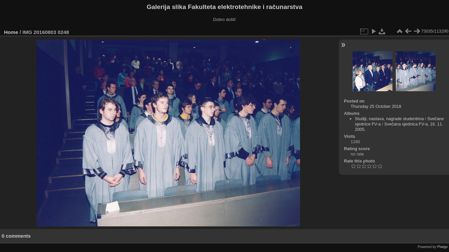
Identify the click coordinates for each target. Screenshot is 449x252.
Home (11, 32)
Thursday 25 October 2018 (376, 106)
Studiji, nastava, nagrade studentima (389, 118)
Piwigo (442, 247)
